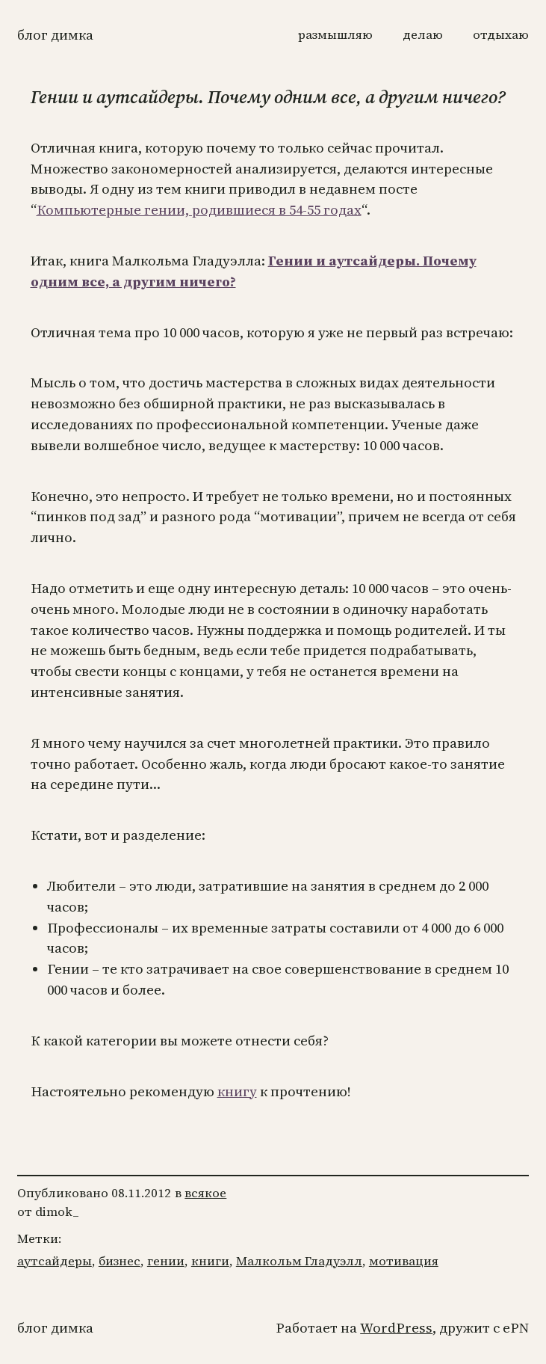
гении (165, 1261)
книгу (237, 1091)
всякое (205, 1193)
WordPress (396, 1327)
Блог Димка (55, 34)
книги (210, 1261)
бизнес (119, 1261)
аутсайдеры (54, 1261)
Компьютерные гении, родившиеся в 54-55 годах (199, 209)
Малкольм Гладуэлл (299, 1261)
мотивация (403, 1261)
